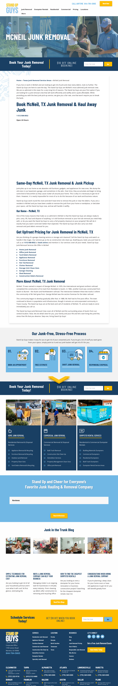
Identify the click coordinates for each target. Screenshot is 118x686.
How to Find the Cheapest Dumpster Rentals (71, 558)
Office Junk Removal (27, 252)
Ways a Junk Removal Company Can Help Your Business (43, 560)
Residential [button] (54, 9)
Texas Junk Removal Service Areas (37, 80)
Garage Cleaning (26, 271)
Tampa (26, 651)
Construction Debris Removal (31, 276)
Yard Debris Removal (27, 255)
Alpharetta (47, 651)
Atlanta (63, 651)
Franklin (28, 663)
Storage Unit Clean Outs (29, 268)
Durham (9, 663)
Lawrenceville (84, 651)
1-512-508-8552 (30, 242)
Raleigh (45, 663)
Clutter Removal (26, 265)
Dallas (81, 663)
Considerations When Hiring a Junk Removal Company (99, 558)
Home (18, 80)
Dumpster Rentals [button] (41, 9)
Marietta (99, 651)
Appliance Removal (27, 257)
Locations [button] (84, 9)
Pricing (75, 9)
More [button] (24, 14)
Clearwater (11, 651)
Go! (108, 64)
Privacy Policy (10, 681)
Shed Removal (25, 273)
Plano (98, 663)
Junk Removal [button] (26, 9)
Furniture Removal (27, 260)
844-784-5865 (90, 3)
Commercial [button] (66, 9)
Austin (63, 663)
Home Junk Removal (27, 249)
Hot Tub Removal (26, 263)
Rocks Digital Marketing (104, 681)
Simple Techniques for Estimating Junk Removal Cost (16, 560)
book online (43, 242)
